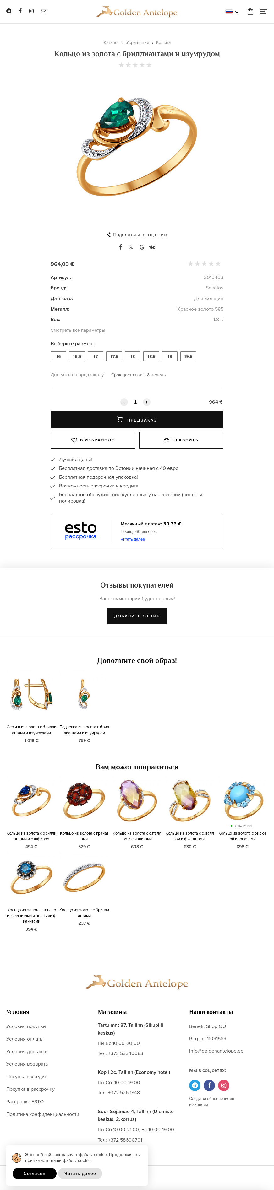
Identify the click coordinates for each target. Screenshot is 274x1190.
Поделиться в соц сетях (140, 235)
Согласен (35, 1173)
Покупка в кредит (26, 1077)
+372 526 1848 (124, 1093)
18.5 (151, 356)
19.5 (188, 356)
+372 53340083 (125, 1053)
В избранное (93, 440)
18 (132, 356)
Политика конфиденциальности (42, 1114)
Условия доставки (27, 1051)
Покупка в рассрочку (30, 1089)
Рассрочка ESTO (25, 1102)
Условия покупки (26, 1026)
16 (58, 356)
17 (95, 356)
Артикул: (61, 277)
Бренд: (58, 288)
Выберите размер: (72, 344)
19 (169, 356)
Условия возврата (27, 1064)
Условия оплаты (24, 1039)
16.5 (77, 356)
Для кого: (62, 298)
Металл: (60, 309)
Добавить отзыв (137, 616)
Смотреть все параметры (78, 330)
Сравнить (181, 440)
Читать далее (133, 539)
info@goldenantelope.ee (216, 1051)
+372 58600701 (125, 1140)
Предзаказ (137, 419)
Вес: (55, 319)
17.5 (114, 356)
